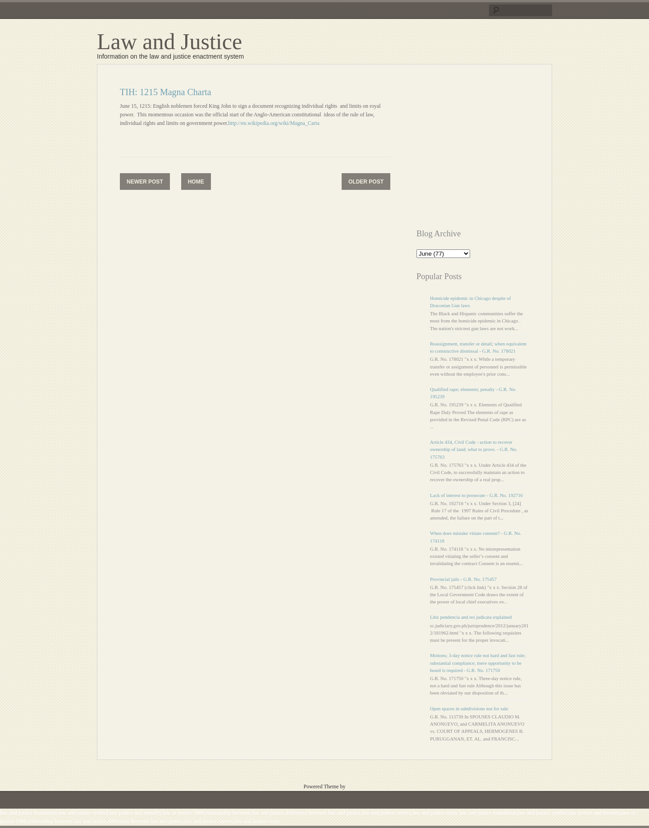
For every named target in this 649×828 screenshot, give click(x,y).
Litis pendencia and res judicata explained (471, 617)
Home (196, 182)
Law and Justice (169, 41)
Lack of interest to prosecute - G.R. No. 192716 (476, 495)
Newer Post (145, 182)
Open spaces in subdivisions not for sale (469, 708)
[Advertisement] (492, 150)
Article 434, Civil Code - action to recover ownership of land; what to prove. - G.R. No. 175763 (473, 449)
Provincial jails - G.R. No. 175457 (463, 579)
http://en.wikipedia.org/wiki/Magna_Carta (273, 123)
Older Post (366, 182)
